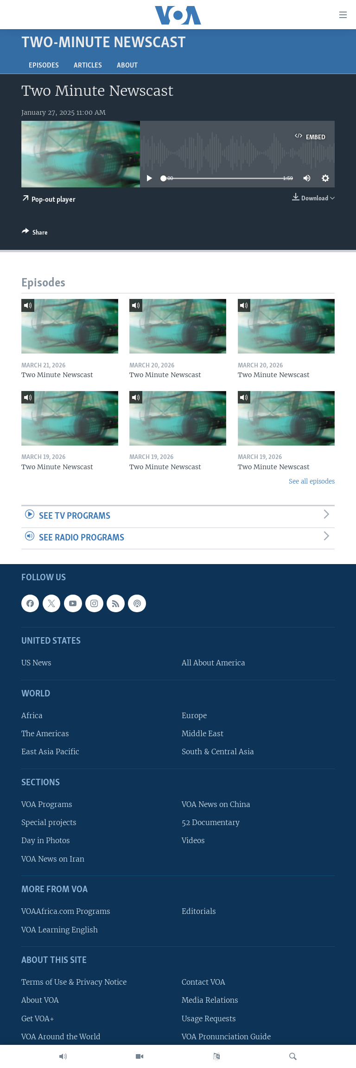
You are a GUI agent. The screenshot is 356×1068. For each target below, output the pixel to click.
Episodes (44, 65)
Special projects (48, 823)
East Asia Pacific (50, 752)
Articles (88, 65)
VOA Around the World (61, 1036)
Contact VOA (203, 982)
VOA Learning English (59, 929)
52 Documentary (211, 823)
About (127, 65)
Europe (194, 715)
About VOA (40, 1000)
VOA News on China (216, 804)
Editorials (199, 911)
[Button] (35, 234)
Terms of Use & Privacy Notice (74, 982)
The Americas (45, 734)
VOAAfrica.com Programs (65, 911)
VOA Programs (46, 804)
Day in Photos (45, 841)
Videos (193, 841)
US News (36, 663)
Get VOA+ (37, 1018)
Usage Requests (209, 1018)
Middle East (202, 734)
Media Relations (210, 1000)
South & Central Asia (218, 752)
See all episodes (312, 481)
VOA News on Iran (52, 859)
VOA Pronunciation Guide (226, 1036)
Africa (32, 715)
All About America (213, 663)
